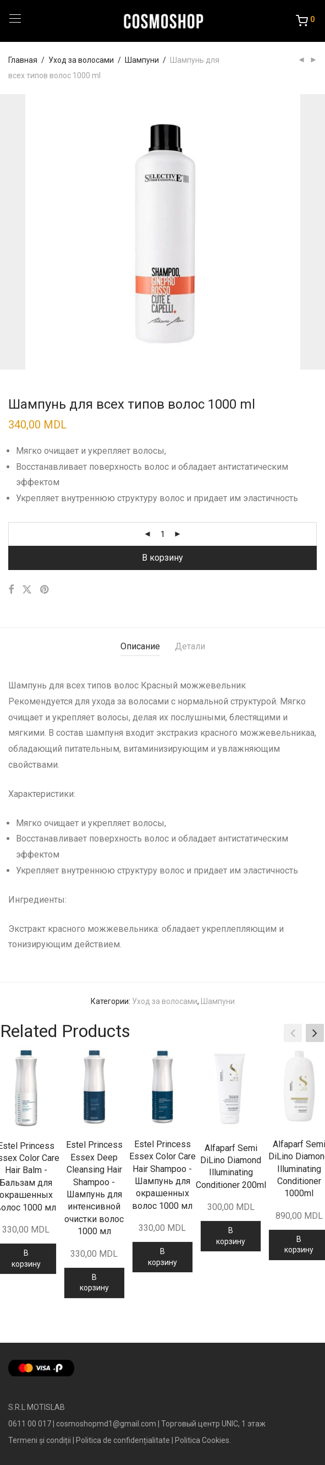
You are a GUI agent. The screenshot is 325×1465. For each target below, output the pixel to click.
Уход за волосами (81, 60)
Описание (140, 646)
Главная (22, 60)
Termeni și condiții (39, 1440)
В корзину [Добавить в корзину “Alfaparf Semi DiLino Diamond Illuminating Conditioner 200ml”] (230, 1236)
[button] (314, 1033)
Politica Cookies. (203, 1440)
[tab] (140, 647)
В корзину (162, 557)
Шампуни (142, 60)
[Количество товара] (163, 534)
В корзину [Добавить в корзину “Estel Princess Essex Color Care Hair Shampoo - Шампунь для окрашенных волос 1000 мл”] (162, 1257)
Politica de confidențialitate (123, 1440)
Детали (190, 646)
